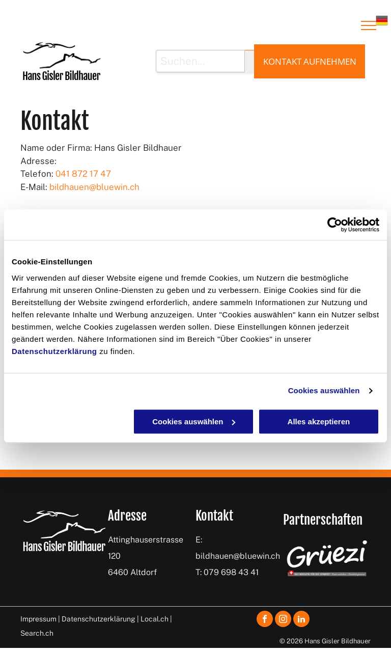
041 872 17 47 (83, 174)
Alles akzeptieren (319, 421)
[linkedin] (301, 620)
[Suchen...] (200, 61)
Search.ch (36, 633)
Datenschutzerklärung (54, 351)
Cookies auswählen (324, 390)
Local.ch (155, 619)
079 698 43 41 (231, 572)
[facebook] (265, 620)
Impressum (38, 619)
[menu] (368, 25)
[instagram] (283, 620)
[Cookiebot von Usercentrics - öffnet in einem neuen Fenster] (334, 224)
